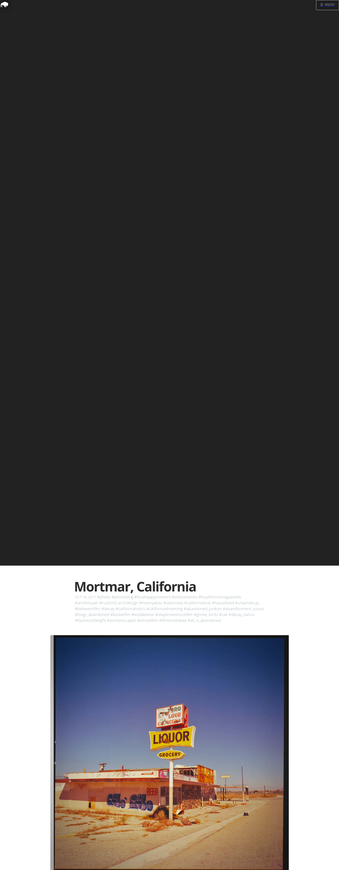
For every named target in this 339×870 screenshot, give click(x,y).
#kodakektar (142, 614)
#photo (104, 597)
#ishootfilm (147, 620)
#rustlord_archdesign (118, 603)
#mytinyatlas (150, 603)
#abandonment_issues (243, 608)
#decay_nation (241, 614)
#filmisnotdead (172, 620)
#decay (107, 608)
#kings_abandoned (92, 614)
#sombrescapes (121, 620)
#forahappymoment (152, 597)
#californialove (197, 603)
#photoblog (122, 597)
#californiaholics (130, 608)
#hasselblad (223, 603)
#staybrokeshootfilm (174, 614)
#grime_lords (206, 614)
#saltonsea (173, 603)
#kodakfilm (120, 614)
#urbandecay (247, 603)
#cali (223, 614)
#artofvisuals (86, 603)
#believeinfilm (87, 608)
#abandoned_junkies (203, 608)
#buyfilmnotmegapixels (220, 597)
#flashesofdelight (90, 620)
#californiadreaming (164, 608)
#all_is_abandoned (204, 620)
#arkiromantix (185, 597)
